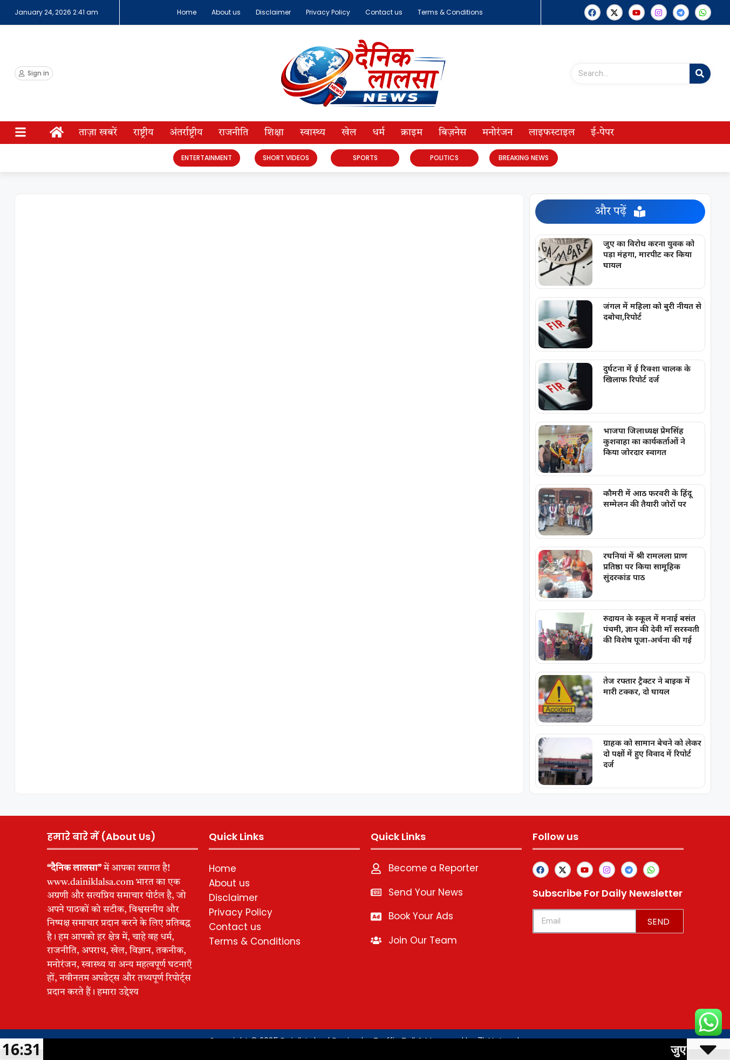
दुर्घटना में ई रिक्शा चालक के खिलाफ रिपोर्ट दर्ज (647, 373)
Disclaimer (273, 12)
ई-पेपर (602, 132)
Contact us (383, 12)
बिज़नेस (452, 132)
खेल (349, 132)
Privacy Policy (328, 12)
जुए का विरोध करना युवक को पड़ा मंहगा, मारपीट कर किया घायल (648, 254)
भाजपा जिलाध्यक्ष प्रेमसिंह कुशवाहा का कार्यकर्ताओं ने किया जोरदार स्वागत (644, 441)
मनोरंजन (497, 132)
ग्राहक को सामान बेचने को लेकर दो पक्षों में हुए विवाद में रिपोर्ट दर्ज (652, 753)
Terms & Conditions (450, 12)
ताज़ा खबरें (98, 132)
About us (226, 12)
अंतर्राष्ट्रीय (185, 132)
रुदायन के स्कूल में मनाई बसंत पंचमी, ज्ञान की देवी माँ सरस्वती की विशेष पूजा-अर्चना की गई (651, 628)
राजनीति (233, 132)
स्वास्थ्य (312, 132)
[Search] (700, 74)
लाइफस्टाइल (552, 132)
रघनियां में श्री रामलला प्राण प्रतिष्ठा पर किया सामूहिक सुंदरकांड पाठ (645, 566)
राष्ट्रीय (143, 132)
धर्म (378, 132)
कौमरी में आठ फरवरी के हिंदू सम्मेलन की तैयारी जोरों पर (647, 498)
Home (186, 12)
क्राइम (411, 132)
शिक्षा (274, 132)
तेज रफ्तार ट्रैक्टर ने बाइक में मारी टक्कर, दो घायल (646, 686)
